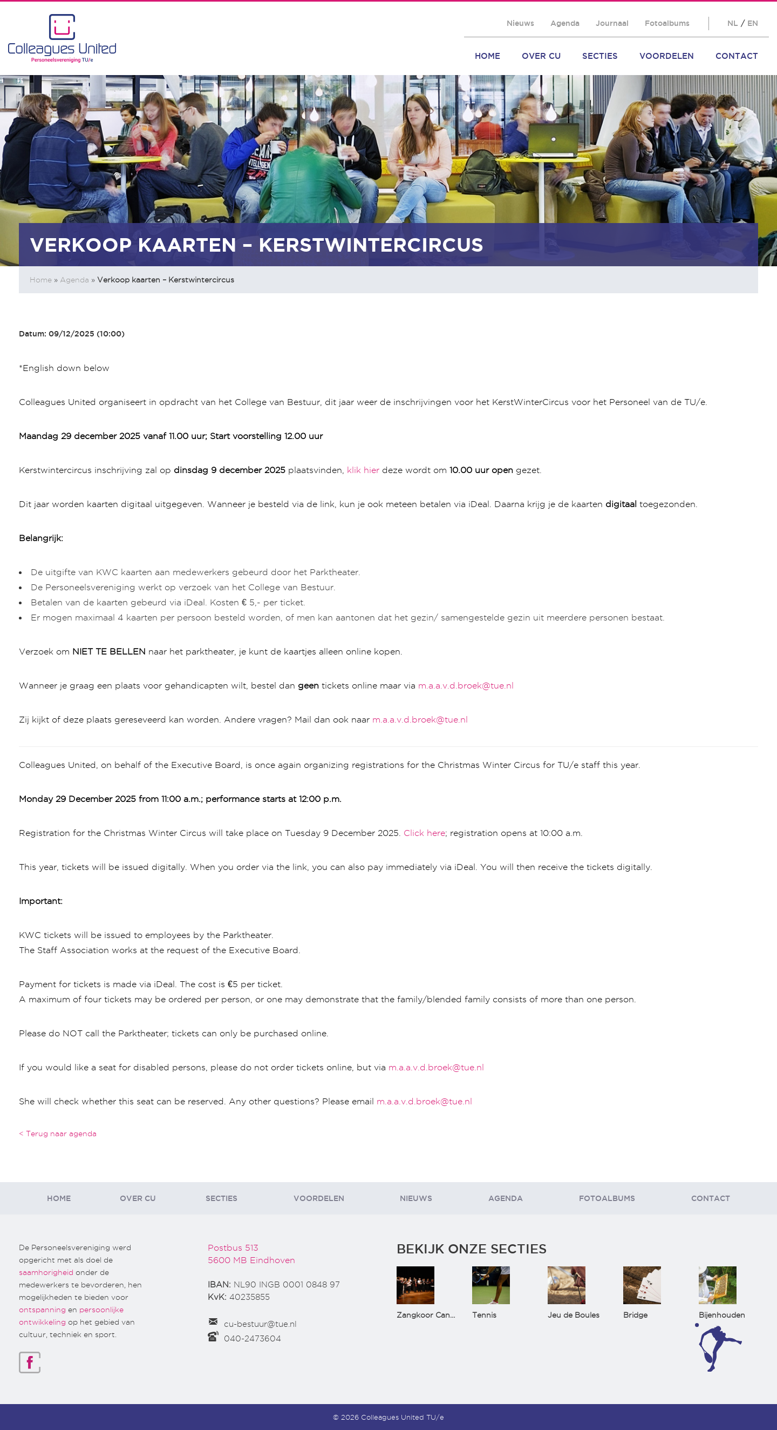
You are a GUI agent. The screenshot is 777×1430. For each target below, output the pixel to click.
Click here (424, 833)
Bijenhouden (722, 1315)
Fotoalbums (667, 23)
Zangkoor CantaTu (432, 1315)
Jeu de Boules (573, 1315)
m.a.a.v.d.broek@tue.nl (466, 685)
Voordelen (666, 55)
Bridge (635, 1315)
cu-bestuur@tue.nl (260, 1324)
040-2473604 (252, 1338)
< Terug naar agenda (58, 1133)
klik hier (363, 470)
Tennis (484, 1315)
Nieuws (520, 23)
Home (487, 55)
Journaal (612, 23)
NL (732, 23)
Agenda (565, 23)
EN (752, 23)
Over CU (541, 55)
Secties (600, 55)
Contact (736, 55)
